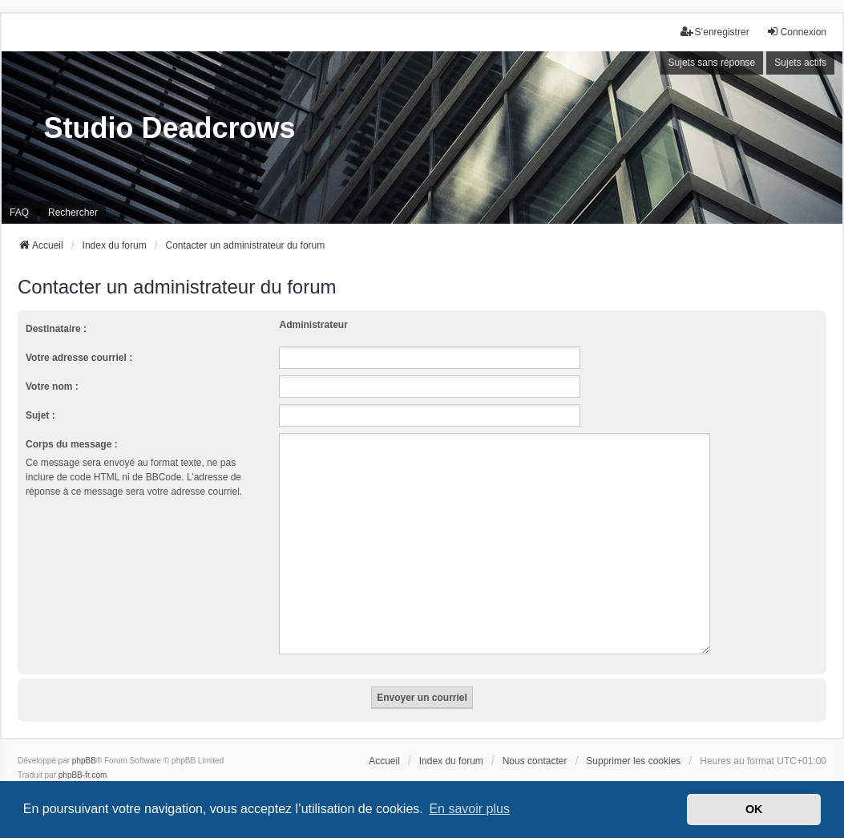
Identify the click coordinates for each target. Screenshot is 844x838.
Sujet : (40, 415)
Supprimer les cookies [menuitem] (633, 741)
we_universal (61, 770)
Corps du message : (72, 444)
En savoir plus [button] (469, 809)
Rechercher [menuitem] (73, 212)
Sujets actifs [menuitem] (800, 62)
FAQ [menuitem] (19, 212)
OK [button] (754, 809)
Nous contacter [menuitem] (535, 741)
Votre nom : (52, 386)
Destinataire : (56, 328)
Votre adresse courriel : (79, 357)
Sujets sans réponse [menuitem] (712, 62)
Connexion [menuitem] (796, 32)
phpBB (84, 741)
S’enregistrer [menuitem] (714, 32)
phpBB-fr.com (83, 755)
